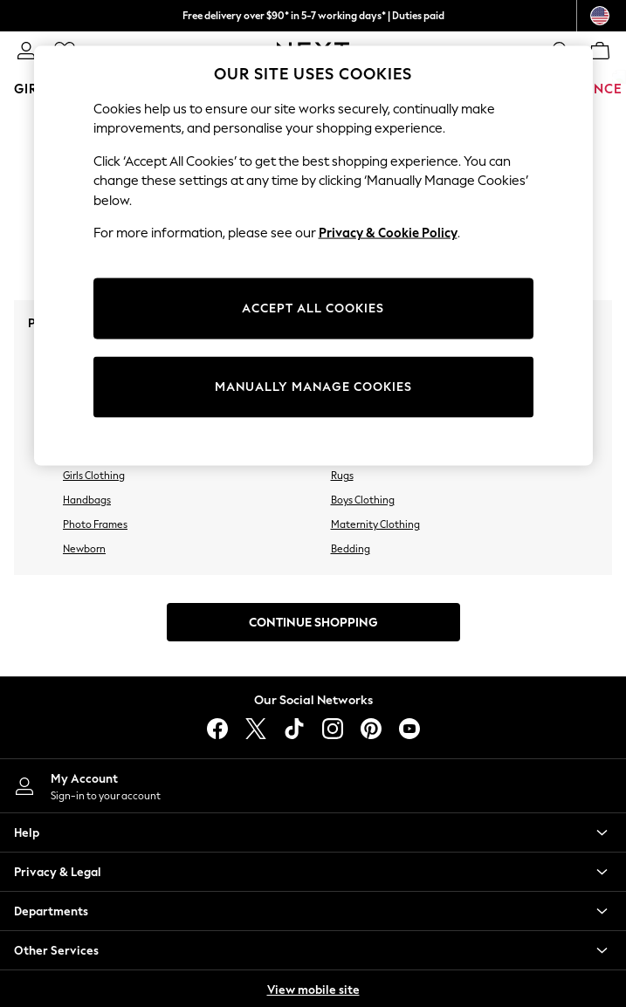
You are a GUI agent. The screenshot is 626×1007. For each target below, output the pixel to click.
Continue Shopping (313, 622)
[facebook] (217, 728)
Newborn (84, 549)
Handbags (87, 500)
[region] (313, 255)
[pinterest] (371, 728)
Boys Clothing (363, 500)
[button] (313, 832)
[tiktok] (294, 728)
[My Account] (313, 785)
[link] (26, 50)
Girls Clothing (94, 475)
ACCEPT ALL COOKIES (313, 307)
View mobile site (313, 990)
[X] (256, 728)
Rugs (342, 475)
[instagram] (332, 728)
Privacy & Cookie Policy (388, 233)
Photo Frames (95, 524)
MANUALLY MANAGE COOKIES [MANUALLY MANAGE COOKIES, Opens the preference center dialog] (313, 386)
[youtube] (409, 728)
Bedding (350, 549)
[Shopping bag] (600, 50)
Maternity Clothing (375, 524)
